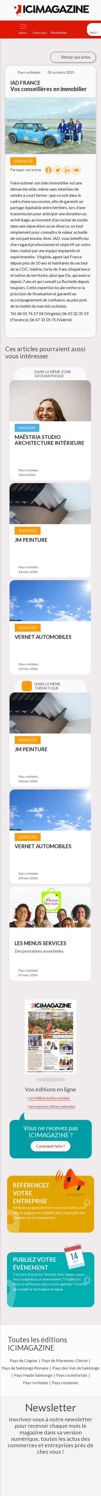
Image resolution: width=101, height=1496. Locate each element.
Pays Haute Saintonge (33, 1375)
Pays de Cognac (24, 1360)
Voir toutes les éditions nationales (52, 1106)
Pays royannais (65, 1382)
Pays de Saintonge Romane (25, 1368)
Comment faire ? (50, 1145)
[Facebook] (48, 170)
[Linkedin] (67, 170)
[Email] (76, 170)
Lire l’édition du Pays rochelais (49, 1098)
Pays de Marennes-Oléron (65, 1360)
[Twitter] (58, 170)
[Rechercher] (59, 30)
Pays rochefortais (71, 1375)
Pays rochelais (35, 1382)
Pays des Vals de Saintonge (75, 1368)
